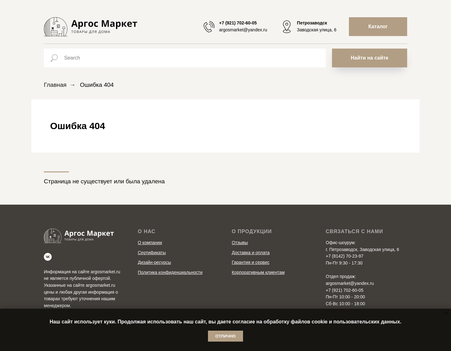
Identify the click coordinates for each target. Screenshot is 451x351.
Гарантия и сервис (250, 262)
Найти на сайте (369, 57)
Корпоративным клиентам (258, 272)
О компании (150, 242)
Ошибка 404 (97, 84)
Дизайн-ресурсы (154, 262)
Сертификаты (152, 252)
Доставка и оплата (251, 252)
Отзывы (240, 242)
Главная (55, 84)
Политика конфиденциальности (170, 272)
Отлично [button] (225, 336)
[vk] (48, 257)
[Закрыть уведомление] (446, 313)
